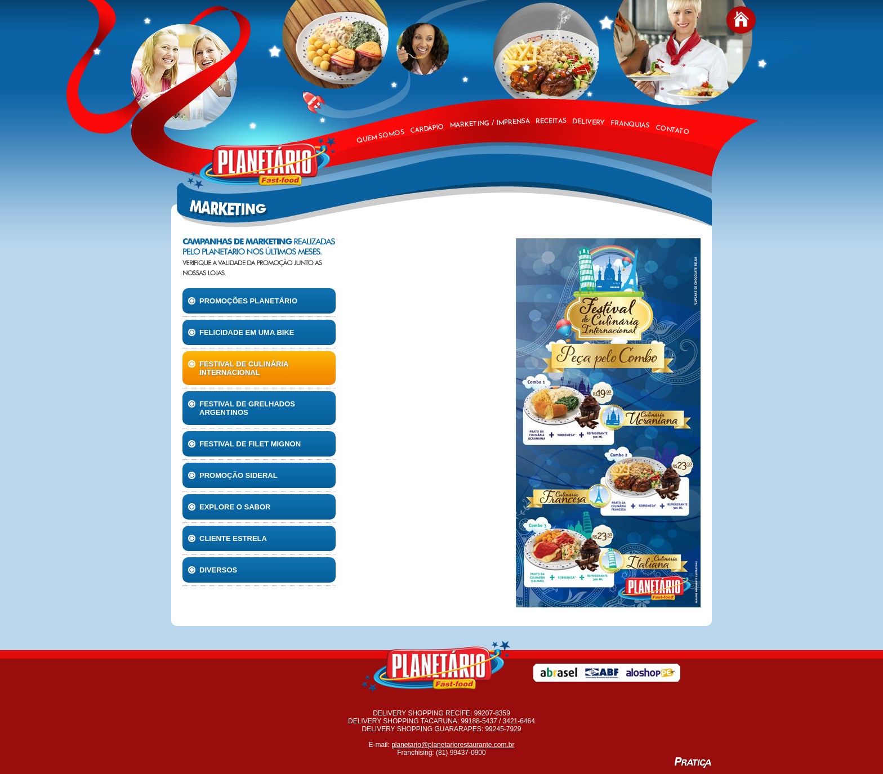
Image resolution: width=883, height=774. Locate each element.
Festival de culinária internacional (238, 368)
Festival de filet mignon (244, 444)
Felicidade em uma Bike (241, 332)
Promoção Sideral (233, 475)
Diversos (212, 570)
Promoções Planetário (242, 301)
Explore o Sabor (229, 507)
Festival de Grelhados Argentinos (241, 408)
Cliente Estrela (227, 538)
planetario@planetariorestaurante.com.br (452, 745)
